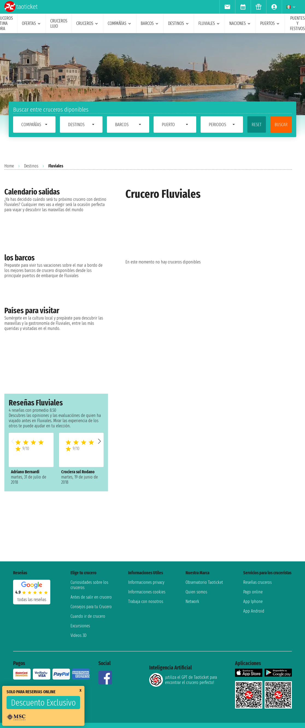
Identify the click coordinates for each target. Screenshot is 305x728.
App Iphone (253, 601)
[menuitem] (227, 7)
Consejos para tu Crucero (91, 606)
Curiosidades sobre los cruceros (89, 585)
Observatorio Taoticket (204, 582)
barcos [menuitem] (150, 23)
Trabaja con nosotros (145, 601)
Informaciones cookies (146, 591)
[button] (99, 441)
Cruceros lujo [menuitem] (58, 23)
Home (9, 166)
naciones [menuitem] (240, 23)
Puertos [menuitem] (270, 23)
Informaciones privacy (146, 582)
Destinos (31, 166)
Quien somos (196, 591)
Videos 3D (78, 635)
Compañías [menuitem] (120, 23)
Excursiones (80, 625)
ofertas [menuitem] (31, 23)
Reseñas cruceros (257, 582)
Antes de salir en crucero (91, 597)
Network (192, 601)
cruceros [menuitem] (87, 23)
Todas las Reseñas (31, 599)
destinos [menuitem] (178, 23)
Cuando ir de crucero (88, 616)
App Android (253, 611)
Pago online (253, 591)
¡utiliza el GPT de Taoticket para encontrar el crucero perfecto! (183, 680)
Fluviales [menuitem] (209, 23)
